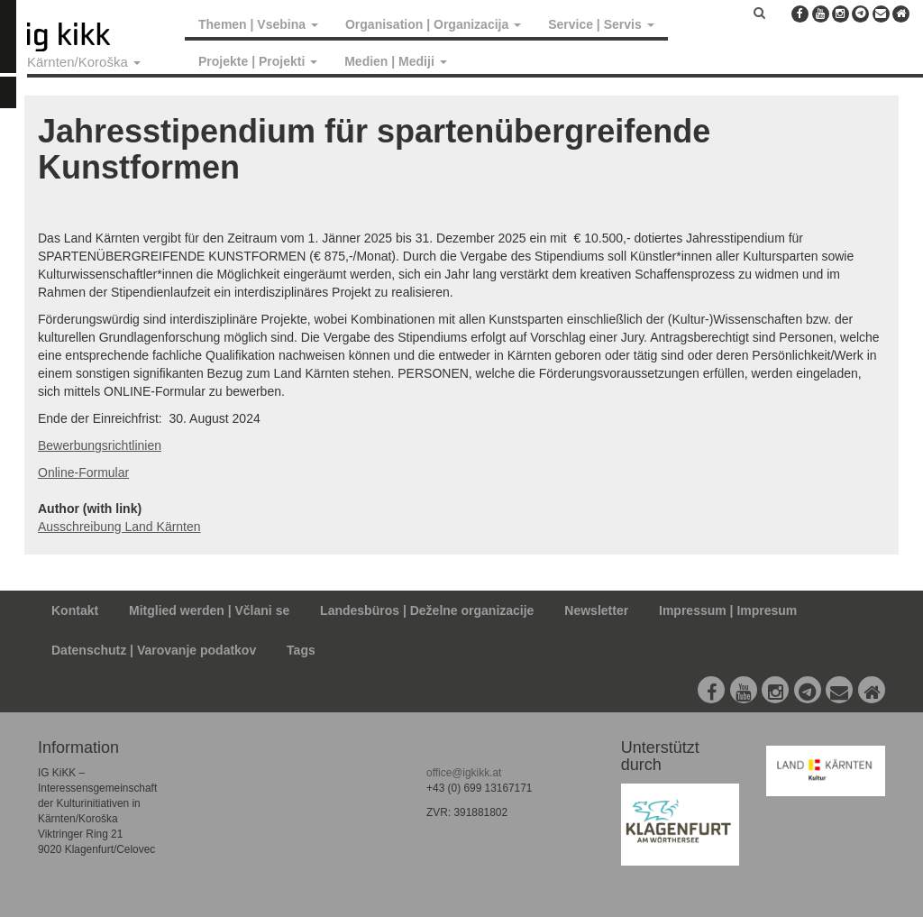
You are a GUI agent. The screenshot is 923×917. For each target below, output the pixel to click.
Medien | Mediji (395, 61)
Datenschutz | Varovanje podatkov (153, 650)
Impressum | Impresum (728, 610)
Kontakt (74, 610)
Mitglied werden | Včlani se (209, 610)
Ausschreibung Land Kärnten (119, 526)
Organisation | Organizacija (433, 24)
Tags (301, 650)
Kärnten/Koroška (84, 61)
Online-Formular (83, 472)
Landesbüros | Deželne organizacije (427, 610)
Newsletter (596, 610)
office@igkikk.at (463, 772)
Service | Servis (600, 24)
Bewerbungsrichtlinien (99, 445)
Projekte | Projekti (257, 61)
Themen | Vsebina (258, 24)
